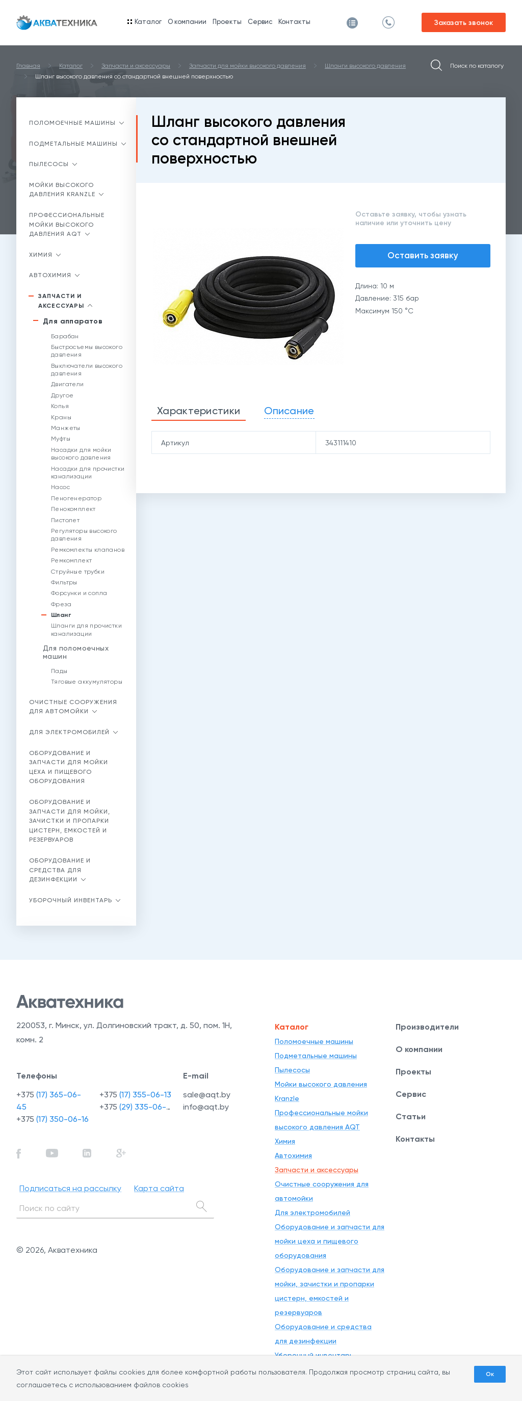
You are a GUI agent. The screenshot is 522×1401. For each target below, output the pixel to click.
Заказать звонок (463, 22)
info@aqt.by (206, 1107)
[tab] (198, 411)
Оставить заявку (422, 255)
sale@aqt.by (206, 1094)
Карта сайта (159, 1188)
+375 (52, 1119)
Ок (490, 1374)
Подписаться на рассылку (70, 1188)
